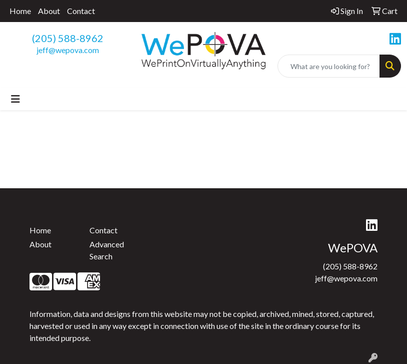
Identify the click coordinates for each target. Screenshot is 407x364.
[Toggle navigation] (15, 99)
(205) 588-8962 (68, 38)
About (49, 11)
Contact (81, 11)
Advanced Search (107, 250)
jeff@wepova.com (67, 50)
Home (20, 11)
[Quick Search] (329, 66)
